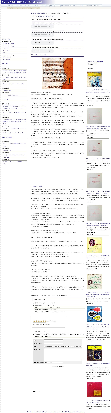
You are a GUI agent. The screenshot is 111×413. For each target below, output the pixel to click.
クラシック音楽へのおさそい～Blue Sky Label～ (23, 2)
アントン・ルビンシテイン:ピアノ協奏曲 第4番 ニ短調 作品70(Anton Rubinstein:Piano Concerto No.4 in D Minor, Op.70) (97, 327)
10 (55, 321)
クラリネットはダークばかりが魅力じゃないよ (14, 128)
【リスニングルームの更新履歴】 (95, 61)
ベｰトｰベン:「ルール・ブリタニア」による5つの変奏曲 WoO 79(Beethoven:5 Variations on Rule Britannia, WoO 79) (98, 294)
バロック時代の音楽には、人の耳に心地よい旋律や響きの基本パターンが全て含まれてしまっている (14, 121)
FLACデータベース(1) (8, 43)
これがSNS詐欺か (7, 90)
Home (32, 13)
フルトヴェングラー (8, 48)
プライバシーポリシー (47, 411)
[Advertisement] (15, 22)
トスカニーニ (6, 50)
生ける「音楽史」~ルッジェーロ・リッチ (13, 132)
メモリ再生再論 (7, 150)
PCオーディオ (6, 59)
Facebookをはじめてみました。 (11, 95)
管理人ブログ (5, 64)
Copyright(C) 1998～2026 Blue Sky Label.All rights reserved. (69, 411)
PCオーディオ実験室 (7, 137)
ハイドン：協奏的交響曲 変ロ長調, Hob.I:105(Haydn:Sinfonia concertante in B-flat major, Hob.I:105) (98, 92)
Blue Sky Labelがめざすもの (34, 411)
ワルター (5, 52)
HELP (3, 37)
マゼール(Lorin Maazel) (39, 13)
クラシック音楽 (7, 57)
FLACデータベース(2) (8, 46)
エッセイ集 (5, 99)
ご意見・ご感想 (6, 39)
